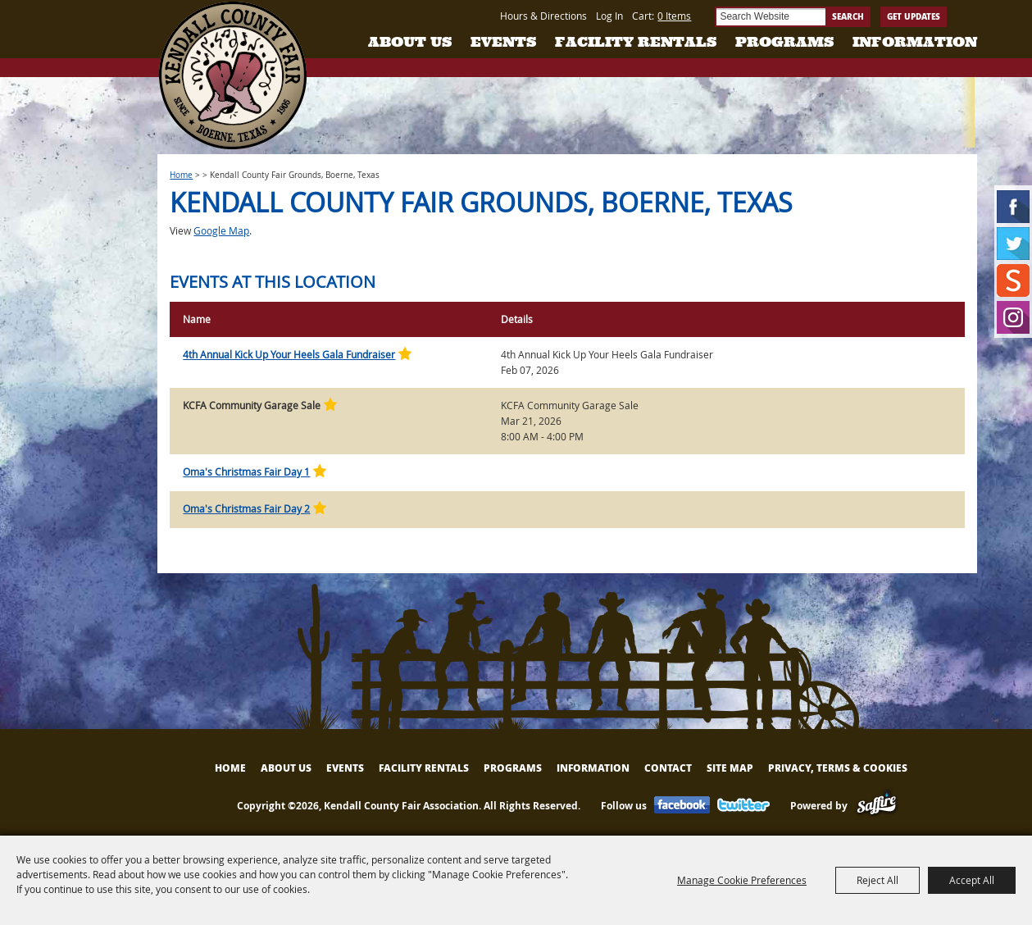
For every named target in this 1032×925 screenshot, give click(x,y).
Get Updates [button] (913, 16)
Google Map (221, 230)
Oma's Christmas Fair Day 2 (246, 508)
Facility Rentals (635, 42)
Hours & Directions (543, 15)
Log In (609, 15)
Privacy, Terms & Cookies (837, 768)
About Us (410, 42)
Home (181, 175)
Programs (784, 42)
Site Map (730, 768)
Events (503, 42)
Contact (668, 768)
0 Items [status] (674, 15)
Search (848, 16)
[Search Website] (770, 17)
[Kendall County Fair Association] (232, 75)
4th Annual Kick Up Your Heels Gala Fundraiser (289, 354)
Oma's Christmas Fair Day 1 (246, 471)
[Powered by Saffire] (876, 806)
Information (914, 42)
